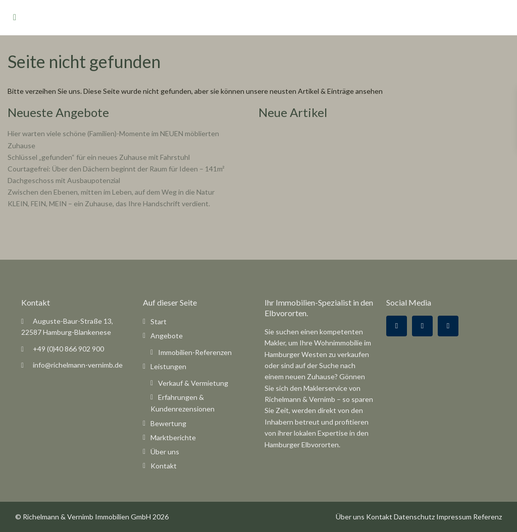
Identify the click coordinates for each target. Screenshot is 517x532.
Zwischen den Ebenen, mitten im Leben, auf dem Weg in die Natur (111, 192)
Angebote (166, 335)
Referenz (487, 516)
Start (158, 321)
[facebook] (396, 326)
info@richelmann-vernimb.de (78, 365)
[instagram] (448, 326)
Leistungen (168, 366)
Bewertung (168, 423)
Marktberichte (173, 437)
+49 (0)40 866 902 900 (68, 348)
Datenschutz (414, 516)
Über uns (164, 451)
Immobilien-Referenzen (195, 352)
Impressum (454, 516)
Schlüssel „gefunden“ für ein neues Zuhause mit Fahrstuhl (99, 157)
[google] (422, 326)
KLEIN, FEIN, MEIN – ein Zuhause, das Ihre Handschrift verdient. (109, 203)
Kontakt (163, 465)
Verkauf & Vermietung (193, 383)
